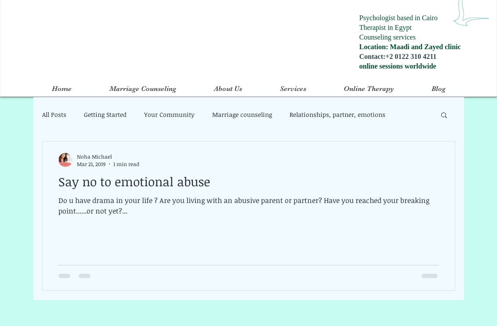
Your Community (169, 114)
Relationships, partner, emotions (337, 114)
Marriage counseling (242, 114)
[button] (444, 115)
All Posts (54, 114)
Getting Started (105, 114)
